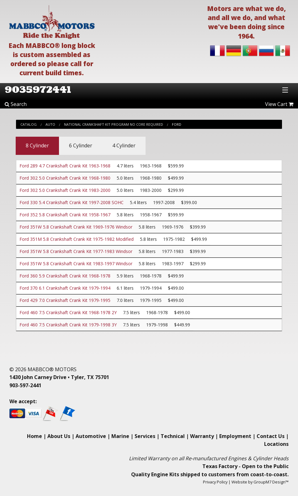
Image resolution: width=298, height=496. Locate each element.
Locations (276, 444)
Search (16, 104)
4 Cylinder (124, 145)
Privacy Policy (215, 482)
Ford (176, 124)
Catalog (28, 124)
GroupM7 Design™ (271, 482)
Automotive (91, 436)
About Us (58, 436)
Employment (235, 436)
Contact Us (271, 436)
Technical (173, 436)
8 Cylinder (37, 145)
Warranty (202, 436)
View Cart (279, 104)
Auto (50, 124)
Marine (120, 436)
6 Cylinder (80, 145)
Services (145, 436)
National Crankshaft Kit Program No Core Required (113, 124)
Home (34, 436)
